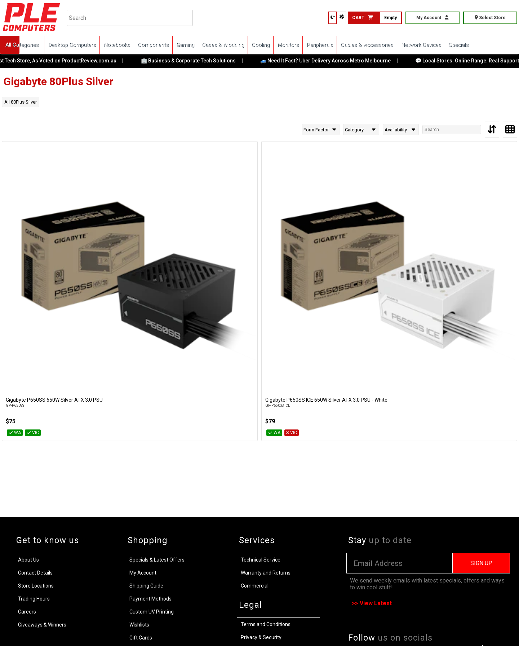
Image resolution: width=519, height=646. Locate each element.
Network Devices (421, 45)
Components (153, 45)
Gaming (185, 45)
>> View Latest (372, 603)
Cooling (261, 45)
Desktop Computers (72, 45)
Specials (459, 45)
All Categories (22, 45)
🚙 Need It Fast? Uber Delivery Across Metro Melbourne (331, 61)
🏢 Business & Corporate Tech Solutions (194, 61)
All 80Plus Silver (20, 102)
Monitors (288, 45)
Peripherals (319, 45)
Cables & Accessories (367, 45)
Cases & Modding (223, 45)
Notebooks (116, 45)
